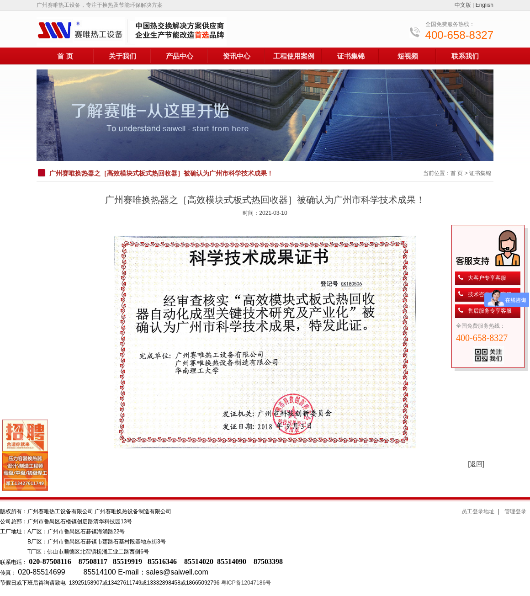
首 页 (65, 56)
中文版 (463, 5)
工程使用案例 (293, 56)
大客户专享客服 (487, 278)
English (484, 5)
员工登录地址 (477, 511)
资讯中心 (236, 56)
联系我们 (465, 56)
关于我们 (122, 56)
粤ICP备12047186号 (246, 583)
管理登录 (515, 511)
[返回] (476, 464)
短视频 (408, 56)
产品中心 (179, 56)
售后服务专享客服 (490, 311)
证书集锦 (351, 56)
